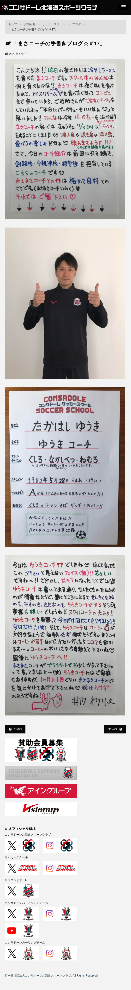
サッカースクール (53, 24)
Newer (114, 729)
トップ (12, 24)
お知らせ (30, 24)
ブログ (76, 24)
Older (15, 729)
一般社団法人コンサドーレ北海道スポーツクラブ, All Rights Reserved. (53, 975)
